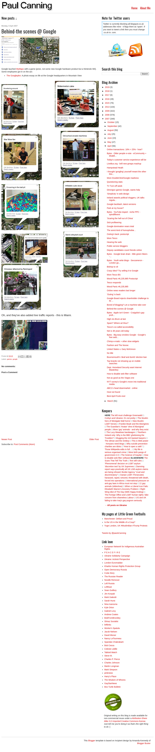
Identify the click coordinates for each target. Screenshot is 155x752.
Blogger (91, 740)
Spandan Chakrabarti (113, 642)
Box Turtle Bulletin (112, 687)
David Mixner (110, 635)
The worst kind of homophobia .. (121, 230)
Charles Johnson (112, 662)
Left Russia (109, 583)
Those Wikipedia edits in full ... (118, 449)
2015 (107, 103)
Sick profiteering (114, 222)
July (109, 134)
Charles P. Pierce (112, 659)
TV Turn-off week (114, 186)
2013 (107, 107)
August (110, 130)
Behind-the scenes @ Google (120, 309)
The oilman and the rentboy (117, 441)
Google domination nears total (120, 226)
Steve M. (108, 656)
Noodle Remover (112, 580)
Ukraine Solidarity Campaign (117, 556)
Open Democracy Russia (115, 570)
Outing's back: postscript (118, 234)
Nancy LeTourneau (112, 638)
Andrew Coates (111, 614)
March (110, 401)
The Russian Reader (113, 576)
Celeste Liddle (110, 649)
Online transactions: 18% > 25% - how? (124, 149)
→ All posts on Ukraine (116, 505)
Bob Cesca (109, 645)
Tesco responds (114, 282)
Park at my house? (115, 208)
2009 (107, 111)
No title (110, 353)
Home (134, 8)
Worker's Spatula (112, 628)
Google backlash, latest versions (121, 204)
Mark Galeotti (110, 597)
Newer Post (6, 439)
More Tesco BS (114, 275)
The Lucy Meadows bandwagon (120, 432)
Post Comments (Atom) (24, 444)
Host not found (113, 392)
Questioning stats (114, 182)
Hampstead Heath (115, 168)
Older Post (94, 439)
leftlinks (107, 625)
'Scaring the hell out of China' (120, 218)
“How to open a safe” (132, 446)
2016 (107, 99)
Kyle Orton (109, 607)
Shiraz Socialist (111, 621)
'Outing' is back (113, 294)
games (9, 359)
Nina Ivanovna (110, 604)
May (109, 142)
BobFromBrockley (112, 618)
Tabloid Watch (110, 652)
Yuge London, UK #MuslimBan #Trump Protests (125, 526)
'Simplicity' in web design (118, 194)
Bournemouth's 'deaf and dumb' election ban (127, 357)
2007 (107, 119)
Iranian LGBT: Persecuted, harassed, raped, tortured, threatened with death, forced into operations (127, 478)
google (15, 359)
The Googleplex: (14, 75)
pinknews (108, 673)
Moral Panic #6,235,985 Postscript (122, 278)
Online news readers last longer (121, 290)
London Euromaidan (113, 563)
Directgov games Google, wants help (123, 190)
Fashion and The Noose (117, 345)
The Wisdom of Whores (115, 680)
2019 (107, 87)
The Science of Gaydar (131, 455)
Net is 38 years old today (118, 331)
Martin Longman (111, 666)
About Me (145, 8)
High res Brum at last (116, 319)
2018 (107, 91)
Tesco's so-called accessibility (120, 327)
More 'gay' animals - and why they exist (130, 429)
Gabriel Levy (110, 611)
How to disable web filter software (122, 374)
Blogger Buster (144, 743)
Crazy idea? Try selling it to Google (122, 270)
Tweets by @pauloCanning (114, 533)
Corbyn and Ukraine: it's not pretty (120, 418)
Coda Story (109, 573)
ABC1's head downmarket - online (122, 388)
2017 (107, 95)
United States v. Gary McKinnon (121, 349)
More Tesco (112, 238)
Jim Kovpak (109, 594)
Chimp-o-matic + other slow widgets (123, 341)
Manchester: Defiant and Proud (118, 519)
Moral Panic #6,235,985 (117, 286)
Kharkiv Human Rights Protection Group (122, 566)
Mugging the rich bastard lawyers (131, 438)
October (111, 122)
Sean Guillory (110, 590)
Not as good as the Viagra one (120, 378)
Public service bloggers (117, 246)
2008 (107, 115)
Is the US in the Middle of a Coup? (119, 522)
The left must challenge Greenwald (126, 415)
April (109, 146)
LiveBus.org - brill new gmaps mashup (124, 163)
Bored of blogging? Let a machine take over (126, 305)
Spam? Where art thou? (117, 323)
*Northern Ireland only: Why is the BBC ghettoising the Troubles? (125, 435)
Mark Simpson (110, 669)
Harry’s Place (110, 676)
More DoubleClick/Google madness (123, 178)
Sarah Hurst (109, 601)
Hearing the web (114, 242)
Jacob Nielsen (110, 632)
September (112, 126)
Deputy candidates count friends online (124, 250)
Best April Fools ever (116, 396)
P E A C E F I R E (112, 552)
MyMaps (20, 69)
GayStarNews (110, 683)
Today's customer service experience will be (126, 160)
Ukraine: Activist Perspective (117, 559)
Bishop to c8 (112, 267)
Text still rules (136, 460)
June (109, 138)
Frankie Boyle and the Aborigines (134, 424)
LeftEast (108, 587)
